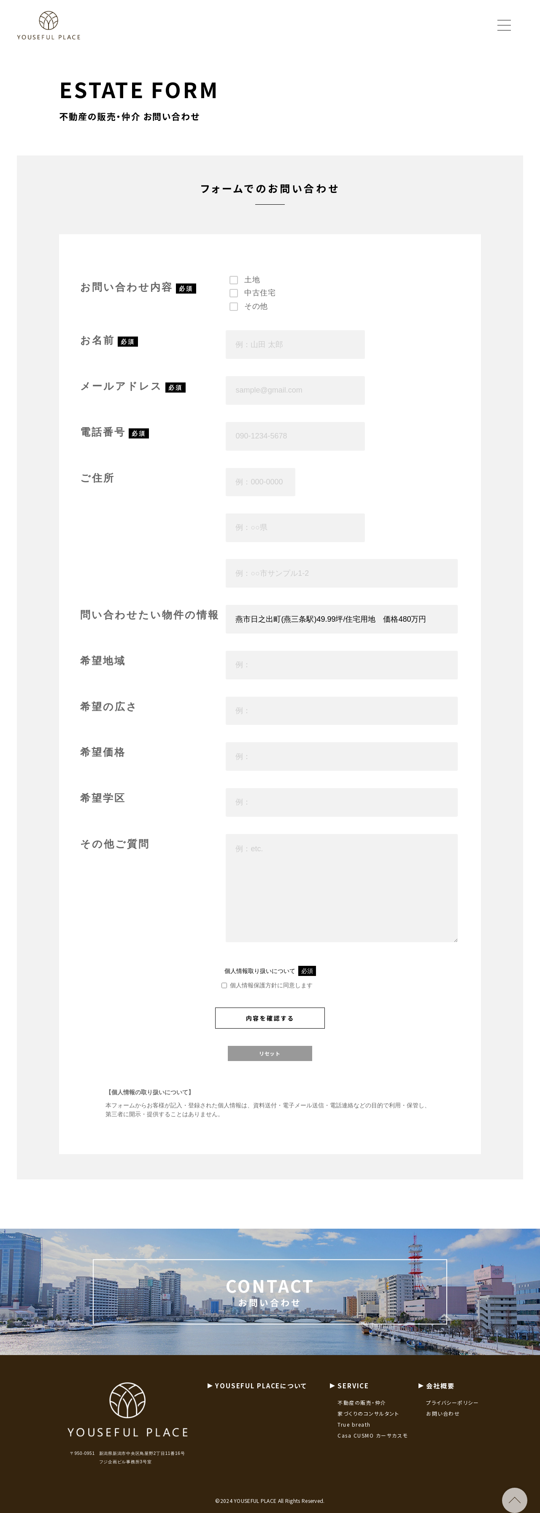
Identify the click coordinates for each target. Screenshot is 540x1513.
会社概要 (440, 1393)
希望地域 (103, 661)
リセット (270, 1053)
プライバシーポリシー (452, 1410)
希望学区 (103, 798)
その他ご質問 (115, 844)
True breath (354, 1432)
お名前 (97, 340)
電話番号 (103, 432)
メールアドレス (121, 386)
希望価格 (103, 752)
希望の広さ (109, 707)
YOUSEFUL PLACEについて (261, 1393)
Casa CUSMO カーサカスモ (373, 1443)
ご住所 (97, 478)
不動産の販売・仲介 (362, 1410)
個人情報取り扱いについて (270, 971)
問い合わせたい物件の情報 (149, 615)
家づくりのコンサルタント (368, 1421)
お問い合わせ (443, 1421)
